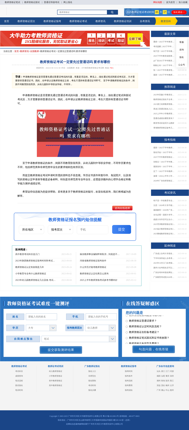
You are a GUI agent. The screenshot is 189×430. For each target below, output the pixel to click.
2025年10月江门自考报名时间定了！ (164, 263)
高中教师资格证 (55, 385)
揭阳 (158, 376)
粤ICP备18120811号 (111, 416)
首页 (6, 21)
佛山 (163, 390)
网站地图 (157, 2)
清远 (158, 385)
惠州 (172, 390)
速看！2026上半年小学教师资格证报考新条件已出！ (164, 176)
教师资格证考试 (78, 21)
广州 (158, 390)
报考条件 (128, 376)
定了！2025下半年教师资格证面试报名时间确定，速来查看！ (164, 171)
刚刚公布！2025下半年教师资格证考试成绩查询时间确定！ (164, 65)
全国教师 (34, 51)
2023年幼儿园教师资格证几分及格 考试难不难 (35, 280)
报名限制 (92, 381)
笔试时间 (19, 390)
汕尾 (163, 376)
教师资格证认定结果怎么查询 (94, 273)
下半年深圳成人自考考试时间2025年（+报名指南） (164, 258)
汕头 (158, 371)
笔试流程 (19, 381)
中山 (167, 390)
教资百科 (166, 21)
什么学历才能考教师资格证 (93, 267)
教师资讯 (100, 21)
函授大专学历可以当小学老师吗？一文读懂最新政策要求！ (164, 219)
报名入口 (92, 371)
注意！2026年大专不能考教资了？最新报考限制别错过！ (164, 205)
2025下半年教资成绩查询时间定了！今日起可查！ (164, 56)
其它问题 (132, 324)
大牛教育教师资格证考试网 (92, 68)
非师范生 (92, 376)
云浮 (172, 385)
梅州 (167, 385)
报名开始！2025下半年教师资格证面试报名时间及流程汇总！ (164, 152)
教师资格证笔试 (12, 2)
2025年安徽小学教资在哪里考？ (164, 95)
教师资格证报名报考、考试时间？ (146, 330)
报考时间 (128, 371)
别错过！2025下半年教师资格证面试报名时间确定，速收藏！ (164, 162)
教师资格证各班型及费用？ (142, 318)
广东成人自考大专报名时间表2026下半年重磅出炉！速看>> (164, 253)
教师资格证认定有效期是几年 (29, 267)
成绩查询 (19, 376)
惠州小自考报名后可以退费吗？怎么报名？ (164, 268)
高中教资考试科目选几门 (27, 254)
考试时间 (92, 385)
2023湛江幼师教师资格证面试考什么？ (164, 104)
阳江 (172, 381)
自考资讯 (145, 21)
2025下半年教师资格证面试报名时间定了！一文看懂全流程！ (164, 157)
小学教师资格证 (55, 376)
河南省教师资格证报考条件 (93, 261)
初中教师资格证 (55, 381)
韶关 (167, 381)
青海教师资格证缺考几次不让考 (164, 128)
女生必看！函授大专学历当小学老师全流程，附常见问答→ (164, 215)
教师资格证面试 (32, 2)
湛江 (163, 371)
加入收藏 (183, 2)
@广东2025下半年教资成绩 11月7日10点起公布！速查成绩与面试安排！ (164, 61)
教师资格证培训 (123, 21)
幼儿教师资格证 (55, 371)
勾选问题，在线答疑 (154, 349)
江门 (167, 371)
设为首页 (170, 2)
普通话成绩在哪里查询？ (163, 118)
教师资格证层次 (26, 21)
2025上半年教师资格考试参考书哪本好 (98, 280)
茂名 (163, 385)
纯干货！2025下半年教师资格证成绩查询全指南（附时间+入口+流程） (164, 51)
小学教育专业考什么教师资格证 (30, 273)
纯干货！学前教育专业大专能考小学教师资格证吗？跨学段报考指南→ (164, 200)
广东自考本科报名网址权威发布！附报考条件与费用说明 (164, 272)
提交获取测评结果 (61, 350)
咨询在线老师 (122, 208)
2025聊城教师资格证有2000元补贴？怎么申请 (164, 234)
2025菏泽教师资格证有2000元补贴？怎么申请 (164, 224)
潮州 (158, 381)
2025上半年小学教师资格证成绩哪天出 (164, 114)
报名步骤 (92, 390)
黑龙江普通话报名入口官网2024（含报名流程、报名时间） (164, 109)
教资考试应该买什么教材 (163, 123)
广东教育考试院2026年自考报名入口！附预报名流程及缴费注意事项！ (164, 277)
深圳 (172, 376)
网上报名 (67, 2)
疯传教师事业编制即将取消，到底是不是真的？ (100, 254)
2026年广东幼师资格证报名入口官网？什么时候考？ (164, 181)
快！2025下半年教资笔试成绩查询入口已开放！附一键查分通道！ (164, 70)
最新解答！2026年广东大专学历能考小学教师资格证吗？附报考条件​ (164, 210)
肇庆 (167, 376)
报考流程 (128, 381)
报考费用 (128, 385)
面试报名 (19, 385)
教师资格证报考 (52, 21)
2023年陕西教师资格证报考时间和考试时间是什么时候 (35, 261)
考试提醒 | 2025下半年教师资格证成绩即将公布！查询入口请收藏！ (164, 46)
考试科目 (19, 371)
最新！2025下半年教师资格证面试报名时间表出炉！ (164, 75)
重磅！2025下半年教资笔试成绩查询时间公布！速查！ (164, 42)
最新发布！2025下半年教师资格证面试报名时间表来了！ (164, 166)
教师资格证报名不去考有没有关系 (164, 99)
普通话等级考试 (51, 2)
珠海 (163, 381)
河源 (172, 371)
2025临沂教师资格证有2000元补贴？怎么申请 (164, 229)
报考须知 (128, 390)
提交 (121, 229)
